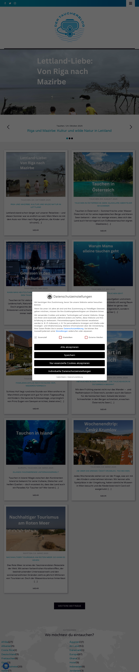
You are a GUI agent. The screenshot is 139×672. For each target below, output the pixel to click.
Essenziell (40, 337)
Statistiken (65, 337)
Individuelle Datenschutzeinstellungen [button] (69, 371)
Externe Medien (94, 337)
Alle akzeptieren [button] (70, 347)
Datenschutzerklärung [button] (75, 377)
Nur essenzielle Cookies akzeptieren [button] (70, 363)
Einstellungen (62, 331)
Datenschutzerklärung (73, 328)
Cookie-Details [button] (61, 377)
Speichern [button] (69, 355)
